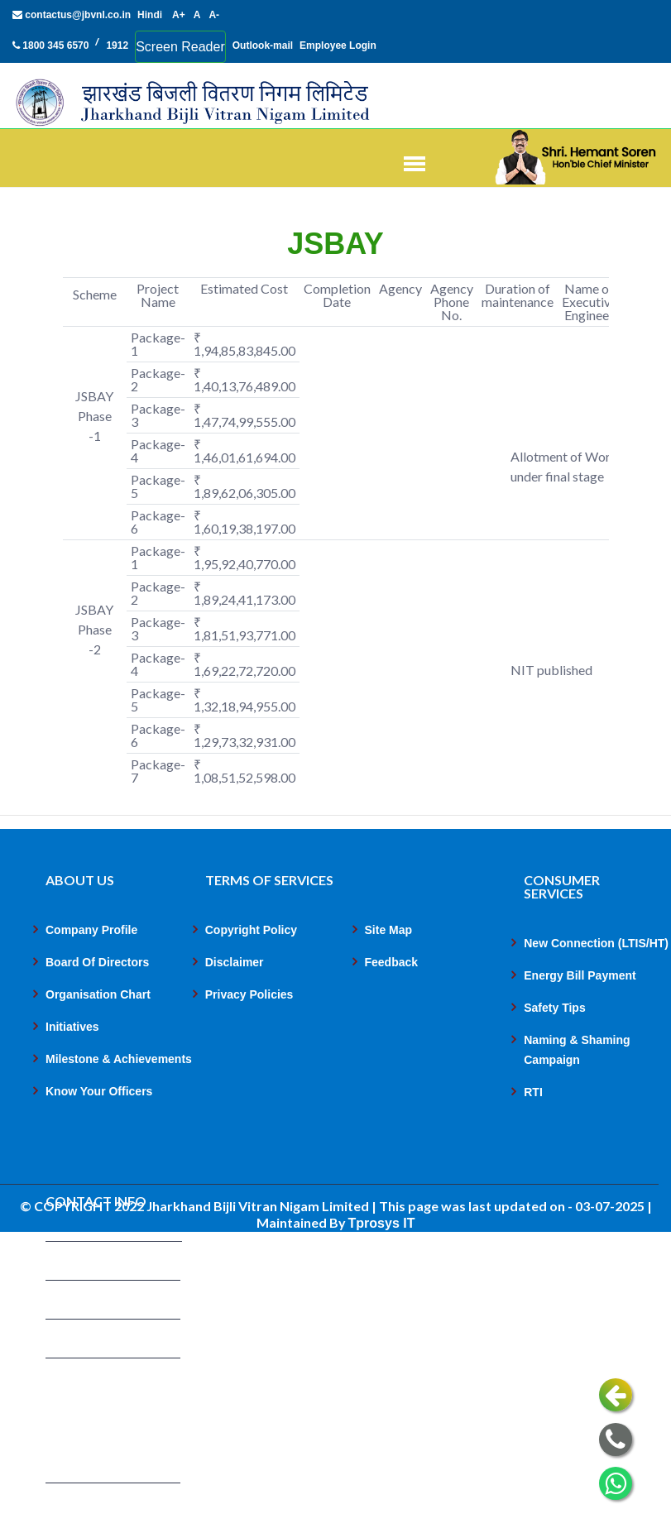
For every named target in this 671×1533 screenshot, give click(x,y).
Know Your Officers (99, 1091)
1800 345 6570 (50, 45)
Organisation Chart (98, 994)
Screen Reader (180, 47)
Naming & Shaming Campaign (577, 1049)
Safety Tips (554, 1007)
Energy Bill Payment (579, 975)
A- (213, 15)
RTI (533, 1092)
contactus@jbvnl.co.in (71, 15)
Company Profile (91, 930)
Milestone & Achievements (119, 1059)
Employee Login (338, 45)
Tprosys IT (381, 1223)
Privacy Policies (249, 994)
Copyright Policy (251, 930)
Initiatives (72, 1026)
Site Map (389, 930)
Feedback (392, 962)
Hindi (149, 15)
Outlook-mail (262, 45)
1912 (117, 45)
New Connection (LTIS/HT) (596, 943)
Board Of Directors (97, 962)
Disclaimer (234, 962)
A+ (178, 15)
